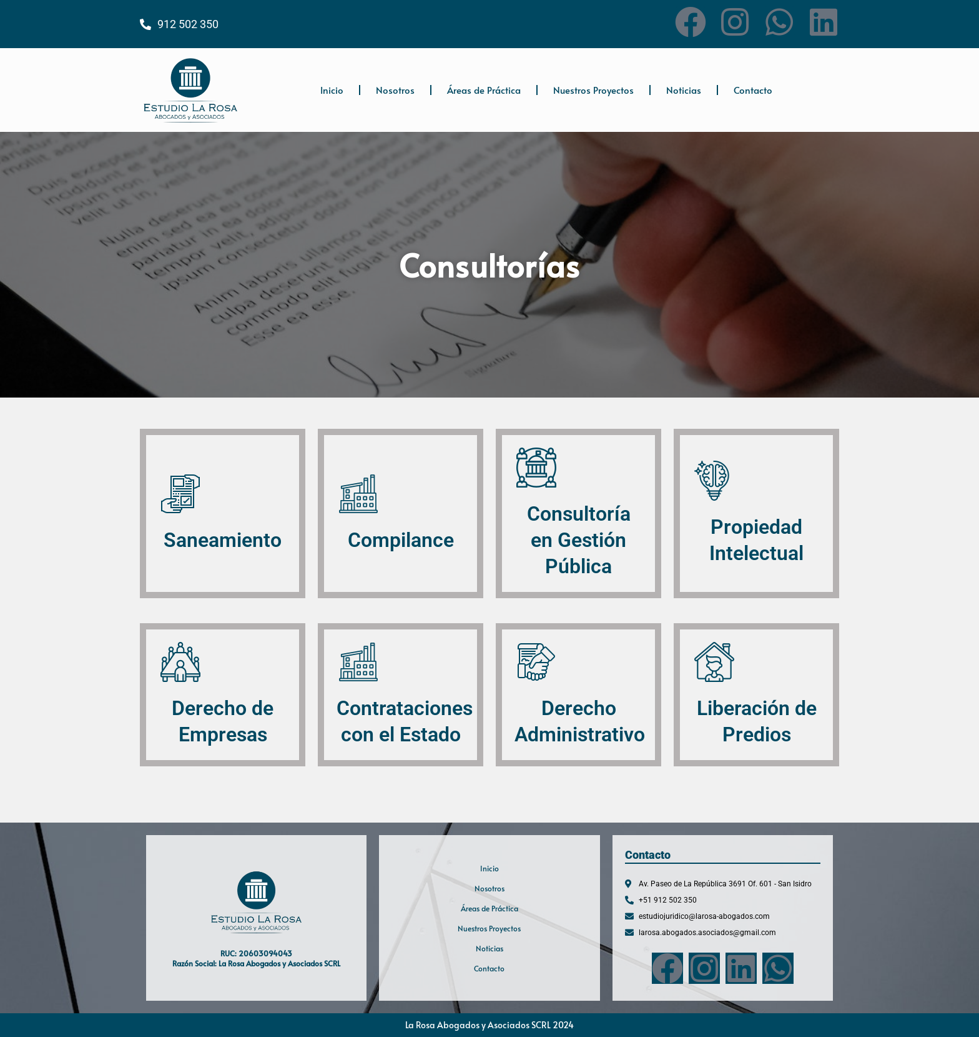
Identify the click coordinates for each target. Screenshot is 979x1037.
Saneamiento (223, 540)
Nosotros (395, 89)
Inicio (331, 89)
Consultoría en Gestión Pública (579, 540)
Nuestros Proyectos (593, 89)
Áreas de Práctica (484, 89)
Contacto (753, 89)
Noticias (683, 89)
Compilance (401, 540)
